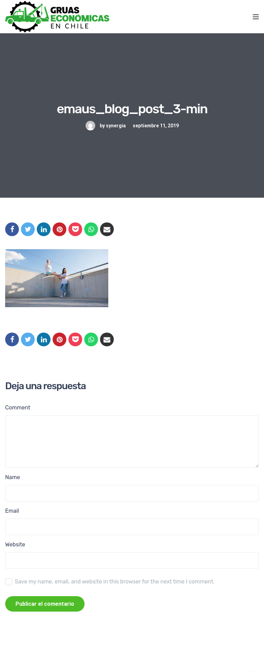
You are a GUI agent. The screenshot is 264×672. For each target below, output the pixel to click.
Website (15, 544)
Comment (17, 407)
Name (12, 477)
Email (12, 511)
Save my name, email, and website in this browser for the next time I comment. (114, 581)
